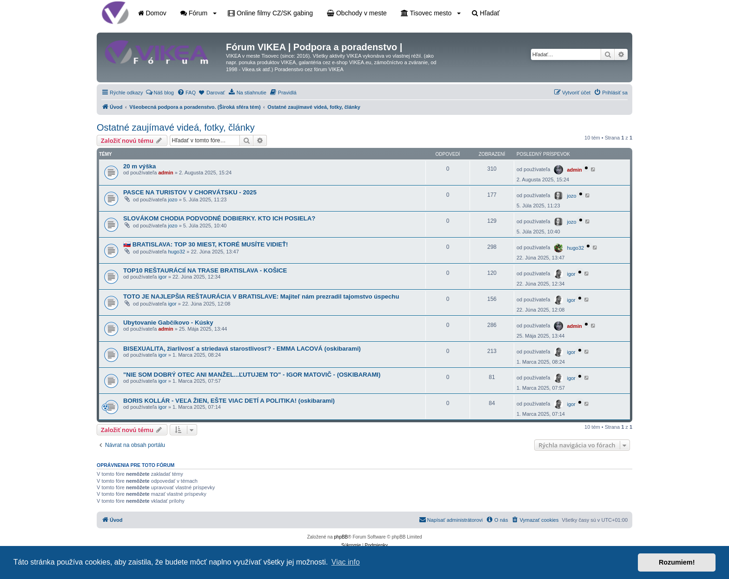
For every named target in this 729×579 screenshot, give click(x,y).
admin (165, 172)
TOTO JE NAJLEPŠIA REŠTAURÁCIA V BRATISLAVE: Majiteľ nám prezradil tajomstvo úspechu (261, 296)
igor (162, 277)
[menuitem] (160, 92)
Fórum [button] (198, 13)
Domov (152, 13)
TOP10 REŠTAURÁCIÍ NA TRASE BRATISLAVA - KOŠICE (205, 270)
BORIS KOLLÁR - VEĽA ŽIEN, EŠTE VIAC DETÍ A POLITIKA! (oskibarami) (229, 400)
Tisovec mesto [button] (431, 13)
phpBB (341, 536)
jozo (172, 199)
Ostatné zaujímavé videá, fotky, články (176, 127)
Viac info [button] (345, 562)
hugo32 (176, 251)
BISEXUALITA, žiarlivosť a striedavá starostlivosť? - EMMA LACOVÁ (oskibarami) (242, 348)
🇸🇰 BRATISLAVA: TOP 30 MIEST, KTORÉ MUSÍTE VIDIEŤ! (205, 244)
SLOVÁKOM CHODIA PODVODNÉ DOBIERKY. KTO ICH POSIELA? (219, 218)
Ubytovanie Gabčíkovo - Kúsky (168, 322)
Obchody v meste (357, 13)
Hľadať (486, 13)
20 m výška (139, 166)
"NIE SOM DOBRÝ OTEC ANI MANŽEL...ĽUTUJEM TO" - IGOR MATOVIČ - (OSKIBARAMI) (251, 374)
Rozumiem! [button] (677, 562)
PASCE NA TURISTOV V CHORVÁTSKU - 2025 (190, 192)
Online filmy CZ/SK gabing (270, 13)
